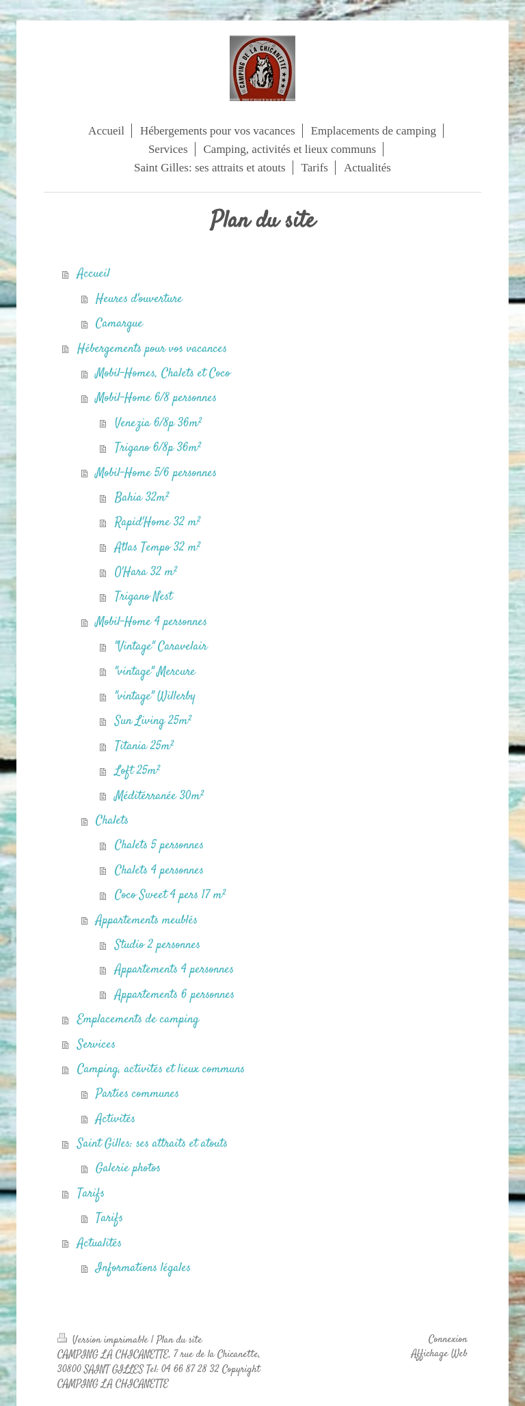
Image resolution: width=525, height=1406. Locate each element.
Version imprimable (104, 1340)
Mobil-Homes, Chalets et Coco (163, 373)
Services (96, 1045)
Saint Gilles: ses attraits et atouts (152, 1144)
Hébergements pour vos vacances (152, 349)
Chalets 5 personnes (159, 845)
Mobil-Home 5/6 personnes (156, 473)
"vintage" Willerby (155, 696)
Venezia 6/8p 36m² (158, 423)
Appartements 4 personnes (174, 970)
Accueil (93, 274)
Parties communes (137, 1094)
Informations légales (143, 1268)
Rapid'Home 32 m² (157, 522)
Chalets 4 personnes (159, 871)
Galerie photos (128, 1168)
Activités (115, 1119)
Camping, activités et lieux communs (161, 1069)
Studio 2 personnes (157, 945)
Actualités (99, 1243)
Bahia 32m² (142, 498)
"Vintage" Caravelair (161, 647)
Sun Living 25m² (153, 721)
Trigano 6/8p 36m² (158, 448)
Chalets (112, 821)
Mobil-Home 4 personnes (151, 622)
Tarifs (91, 1194)
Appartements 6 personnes (174, 995)
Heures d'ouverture (139, 299)
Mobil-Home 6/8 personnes (156, 398)
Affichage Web (440, 1354)
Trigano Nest (143, 597)
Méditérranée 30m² (159, 796)
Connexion (448, 1339)
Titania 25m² (144, 746)
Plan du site (179, 1340)
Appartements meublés (147, 920)
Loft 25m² (137, 771)
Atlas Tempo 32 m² (157, 548)
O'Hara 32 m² (146, 572)
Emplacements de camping (138, 1019)
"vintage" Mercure (155, 672)
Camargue (119, 324)
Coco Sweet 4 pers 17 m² (170, 895)
